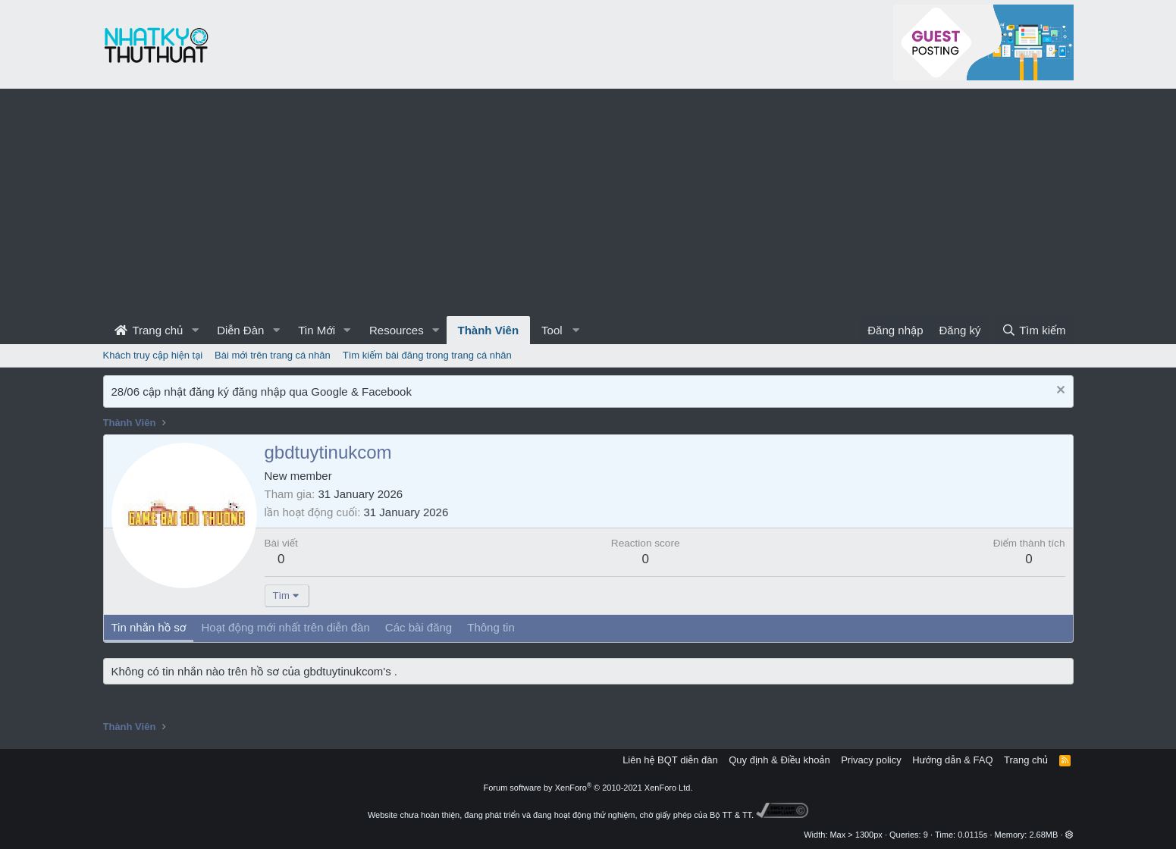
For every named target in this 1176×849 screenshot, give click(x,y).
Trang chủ (148, 330)
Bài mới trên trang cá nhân (273, 355)
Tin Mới (316, 330)
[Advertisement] (588, 202)
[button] (194, 330)
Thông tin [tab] (491, 627)
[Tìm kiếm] (1033, 330)
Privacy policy (871, 760)
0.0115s (972, 834)
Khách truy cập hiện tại (153, 355)
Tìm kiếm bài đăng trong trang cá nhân (427, 355)
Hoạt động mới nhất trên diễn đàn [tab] (285, 627)
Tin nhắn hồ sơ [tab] (149, 627)
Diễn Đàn (240, 330)
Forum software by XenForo (588, 787)
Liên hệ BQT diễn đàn (670, 760)
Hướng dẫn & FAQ (952, 760)
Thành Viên (488, 330)
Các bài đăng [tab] (418, 627)
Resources (396, 330)
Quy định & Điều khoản (779, 760)
